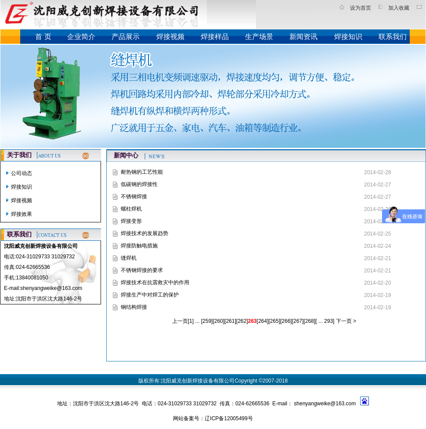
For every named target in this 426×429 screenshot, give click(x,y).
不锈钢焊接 (134, 196)
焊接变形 (131, 221)
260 (218, 321)
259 (206, 321)
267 (297, 321)
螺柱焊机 (131, 209)
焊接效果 (21, 214)
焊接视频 (170, 36)
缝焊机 (129, 258)
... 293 (325, 321)
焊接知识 (348, 36)
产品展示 (126, 36)
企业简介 (81, 36)
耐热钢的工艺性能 (142, 172)
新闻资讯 (303, 36)
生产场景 (259, 36)
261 (230, 321)
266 (286, 321)
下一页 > (345, 321)
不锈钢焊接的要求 (142, 270)
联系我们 (393, 36)
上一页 (180, 321)
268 (309, 321)
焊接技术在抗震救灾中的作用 (155, 282)
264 (262, 321)
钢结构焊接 (134, 307)
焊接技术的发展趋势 (144, 233)
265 (274, 321)
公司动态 (21, 173)
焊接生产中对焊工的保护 (150, 295)
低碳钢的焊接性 (139, 184)
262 (242, 321)
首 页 (43, 36)
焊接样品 (215, 36)
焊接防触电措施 (139, 246)
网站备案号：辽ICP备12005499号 (213, 418)
